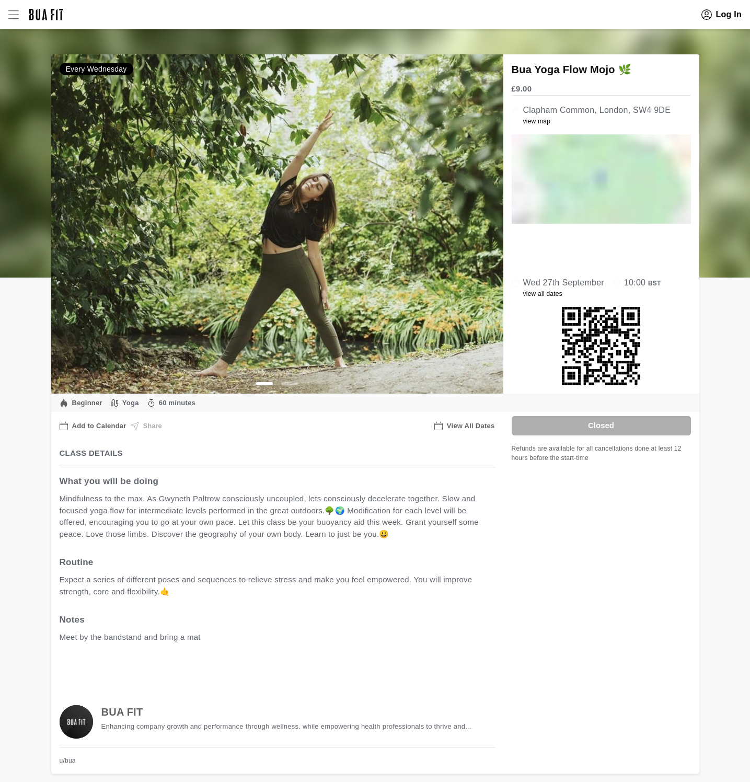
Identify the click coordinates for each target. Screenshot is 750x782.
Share (146, 426)
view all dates (543, 293)
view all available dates (270, 669)
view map (537, 121)
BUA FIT (122, 712)
